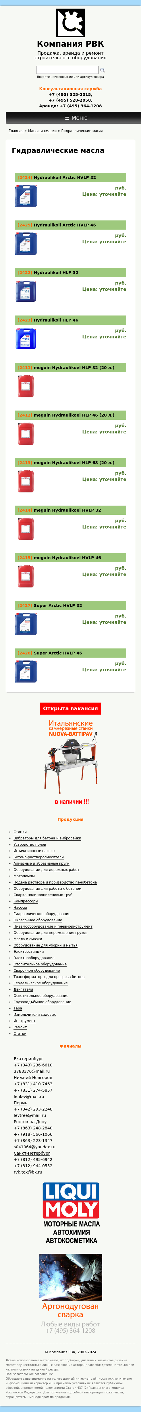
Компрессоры (25, 901)
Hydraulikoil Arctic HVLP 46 (65, 225)
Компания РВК (70, 44)
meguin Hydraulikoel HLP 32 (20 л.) (74, 367)
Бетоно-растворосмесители (38, 857)
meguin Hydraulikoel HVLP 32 (67, 510)
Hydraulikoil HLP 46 (56, 320)
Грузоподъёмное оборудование (42, 1002)
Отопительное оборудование (40, 964)
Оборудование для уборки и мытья (45, 945)
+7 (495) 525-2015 (70, 94)
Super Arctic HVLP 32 (58, 605)
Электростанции (28, 952)
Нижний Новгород (33, 1077)
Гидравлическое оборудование (41, 914)
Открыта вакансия (70, 708)
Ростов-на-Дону (30, 1121)
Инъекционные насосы (34, 851)
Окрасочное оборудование (37, 920)
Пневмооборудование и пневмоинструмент (52, 926)
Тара (17, 1008)
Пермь (20, 1103)
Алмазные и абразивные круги (41, 863)
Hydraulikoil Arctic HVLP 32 (65, 177)
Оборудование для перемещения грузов (50, 933)
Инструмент (24, 1021)
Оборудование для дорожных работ (46, 870)
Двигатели (23, 989)
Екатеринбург (28, 1058)
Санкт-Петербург (32, 1153)
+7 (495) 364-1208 (80, 106)
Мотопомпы (24, 876)
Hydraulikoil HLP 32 (56, 272)
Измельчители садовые (34, 1015)
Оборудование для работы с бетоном (47, 889)
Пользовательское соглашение (29, 1374)
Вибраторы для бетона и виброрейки (47, 838)
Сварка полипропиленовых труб (42, 895)
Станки (20, 832)
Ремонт (20, 1027)
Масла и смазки (27, 939)
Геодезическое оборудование (40, 983)
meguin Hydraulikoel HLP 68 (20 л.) (74, 462)
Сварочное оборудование (36, 971)
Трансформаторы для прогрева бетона (48, 977)
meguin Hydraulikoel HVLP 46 (67, 557)
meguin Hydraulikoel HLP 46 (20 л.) (74, 415)
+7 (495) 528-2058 (70, 100)
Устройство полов (29, 845)
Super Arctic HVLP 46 (58, 653)
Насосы (20, 908)
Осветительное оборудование (40, 996)
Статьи (19, 1034)
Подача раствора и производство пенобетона (55, 882)
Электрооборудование (34, 958)
